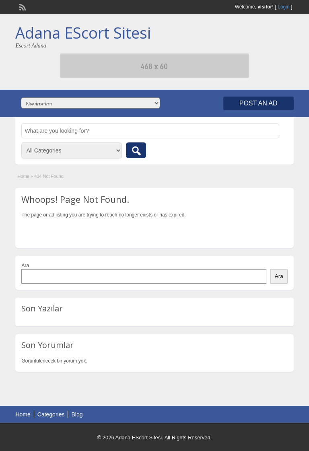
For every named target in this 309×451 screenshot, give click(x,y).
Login (283, 7)
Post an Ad (258, 103)
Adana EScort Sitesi (83, 32)
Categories (51, 414)
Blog (76, 414)
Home (23, 176)
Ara (25, 265)
